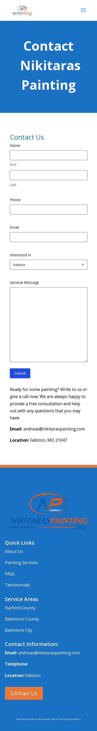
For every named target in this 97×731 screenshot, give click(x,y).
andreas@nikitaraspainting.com (49, 653)
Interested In (20, 254)
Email (14, 227)
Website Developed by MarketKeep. (33, 718)
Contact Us (24, 693)
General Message (24, 282)
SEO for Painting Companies (66, 718)
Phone (15, 199)
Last (13, 184)
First (13, 164)
